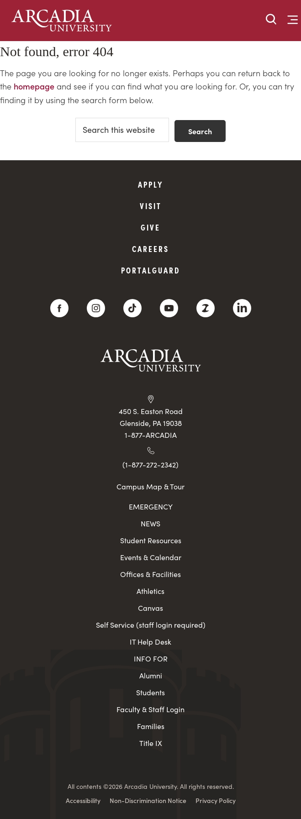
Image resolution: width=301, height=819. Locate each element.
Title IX (150, 743)
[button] (271, 20)
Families (150, 726)
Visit (151, 205)
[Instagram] (96, 308)
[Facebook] (59, 308)
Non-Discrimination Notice (148, 800)
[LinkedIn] (242, 308)
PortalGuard (150, 270)
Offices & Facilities (150, 574)
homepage (34, 86)
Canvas (150, 608)
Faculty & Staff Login (150, 709)
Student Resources (150, 540)
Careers (150, 248)
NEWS (150, 523)
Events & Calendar (150, 557)
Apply (151, 184)
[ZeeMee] (205, 308)
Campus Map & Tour (150, 486)
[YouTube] (169, 308)
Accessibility (83, 800)
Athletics (150, 591)
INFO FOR (151, 658)
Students (150, 692)
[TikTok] (132, 308)
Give (150, 227)
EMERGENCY (151, 506)
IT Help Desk (150, 642)
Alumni (150, 675)
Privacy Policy (215, 800)
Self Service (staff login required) (151, 625)
